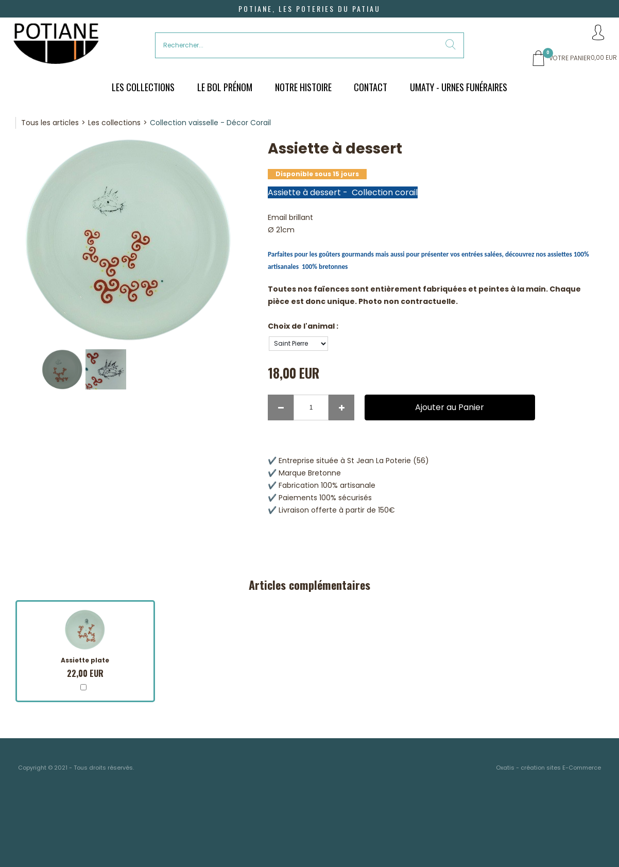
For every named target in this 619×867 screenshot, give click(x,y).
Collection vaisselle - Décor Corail (210, 122)
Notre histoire (303, 87)
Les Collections (143, 87)
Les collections (114, 122)
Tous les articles (50, 122)
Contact (370, 87)
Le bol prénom (224, 87)
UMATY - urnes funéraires (458, 87)
